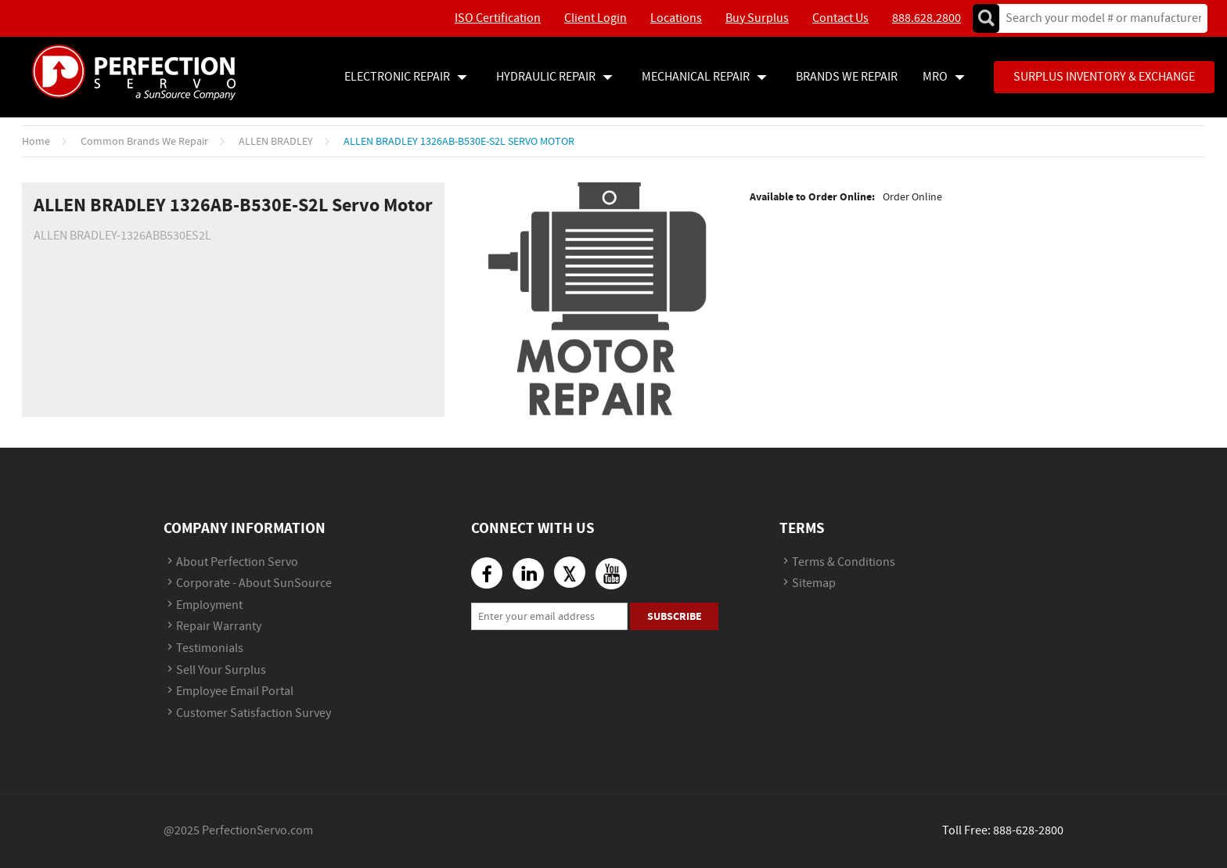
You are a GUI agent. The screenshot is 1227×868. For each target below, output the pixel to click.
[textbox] (1098, 18)
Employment (209, 605)
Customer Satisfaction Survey (253, 713)
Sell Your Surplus (221, 670)
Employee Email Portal (234, 691)
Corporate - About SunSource (254, 583)
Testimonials (209, 648)
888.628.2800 (926, 18)
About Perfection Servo (237, 562)
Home (36, 142)
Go (986, 18)
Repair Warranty (218, 626)
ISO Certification (498, 18)
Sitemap (814, 583)
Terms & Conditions (843, 562)
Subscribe (674, 616)
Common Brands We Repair (144, 142)
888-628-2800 (1028, 831)
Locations (676, 18)
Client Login (595, 18)
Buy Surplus (757, 18)
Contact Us (840, 18)
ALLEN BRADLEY (276, 142)
